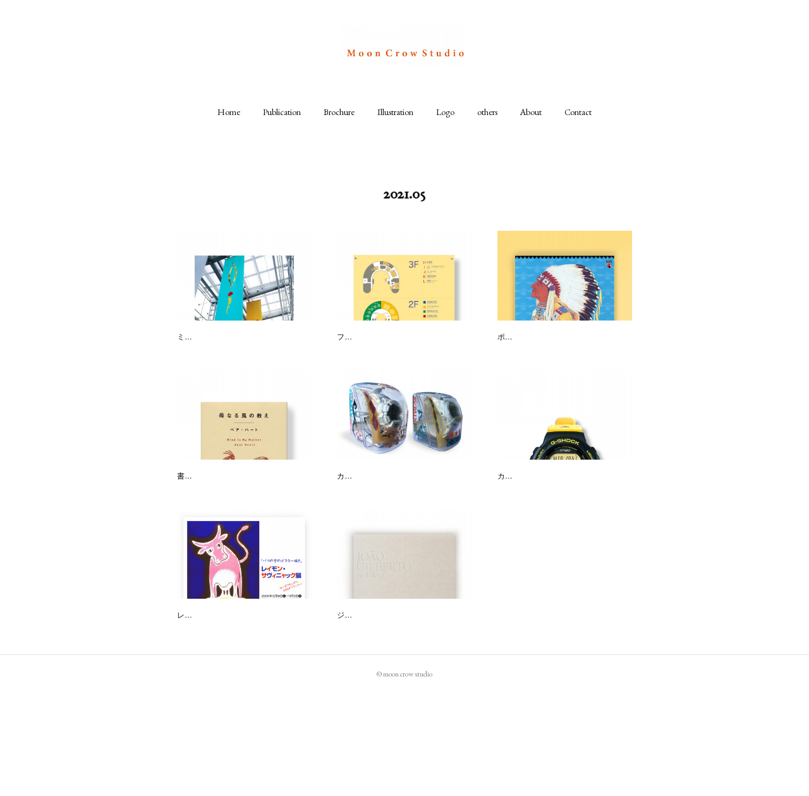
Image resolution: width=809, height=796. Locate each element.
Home (228, 112)
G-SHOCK (517, 511)
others (487, 112)
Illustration (395, 112)
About (531, 112)
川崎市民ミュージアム (381, 338)
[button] (228, 112)
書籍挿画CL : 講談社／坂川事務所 (234, 530)
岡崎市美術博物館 (212, 338)
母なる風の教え (208, 511)
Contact (578, 112)
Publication (282, 112)
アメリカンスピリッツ (541, 338)
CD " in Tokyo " (366, 685)
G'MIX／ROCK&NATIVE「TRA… (402, 511)
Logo (445, 112)
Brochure (339, 112)
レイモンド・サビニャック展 (234, 685)
